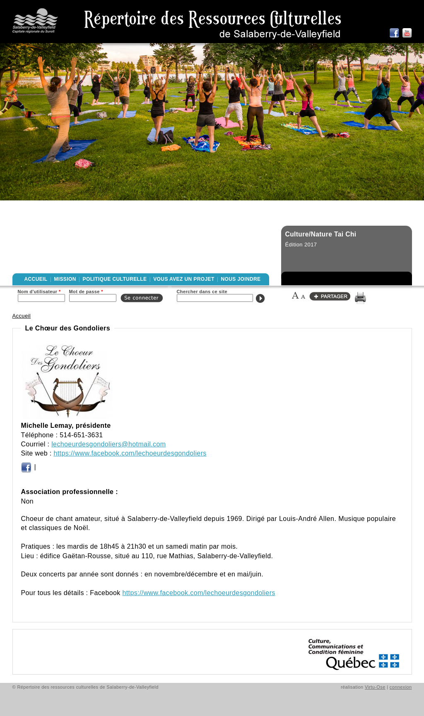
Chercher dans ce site (202, 291)
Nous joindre (240, 279)
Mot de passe (86, 291)
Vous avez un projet (183, 279)
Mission (65, 279)
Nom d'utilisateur (39, 291)
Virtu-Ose (375, 687)
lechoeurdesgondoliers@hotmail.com (108, 444)
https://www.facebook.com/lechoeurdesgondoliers (130, 453)
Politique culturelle (115, 279)
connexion (401, 687)
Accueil (36, 279)
